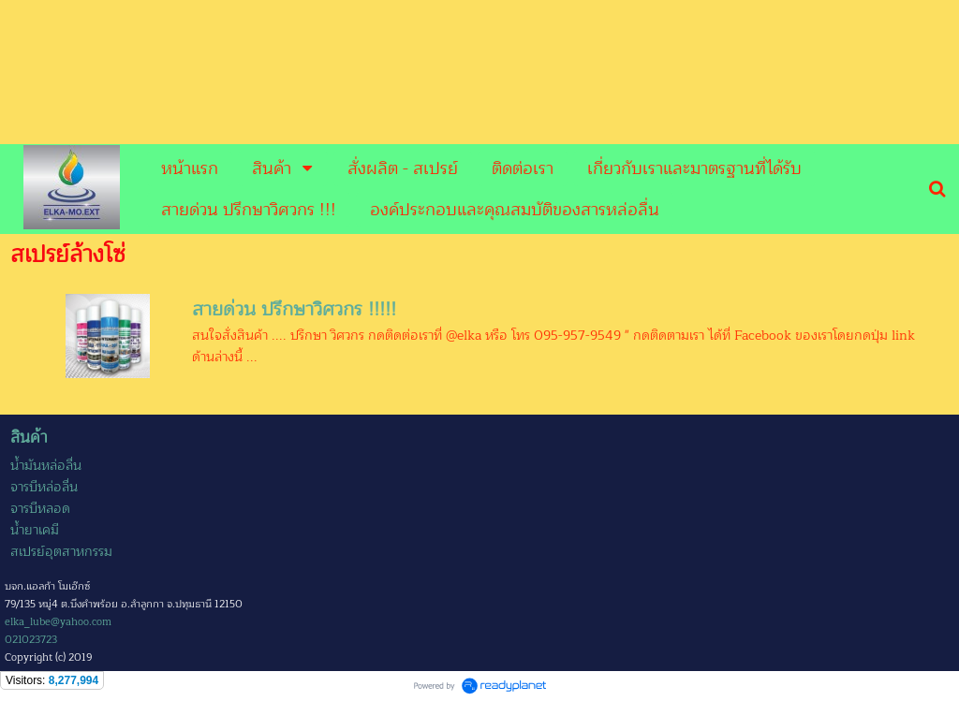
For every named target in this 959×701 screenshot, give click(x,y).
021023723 (31, 640)
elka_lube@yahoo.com (58, 622)
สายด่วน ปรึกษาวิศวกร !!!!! (294, 309)
